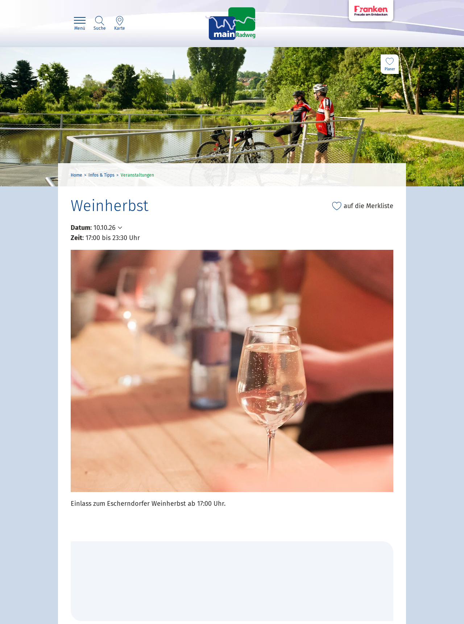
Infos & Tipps (101, 175)
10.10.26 (105, 228)
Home (76, 175)
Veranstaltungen (137, 175)
